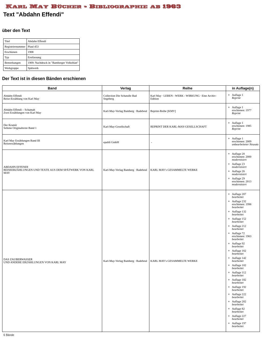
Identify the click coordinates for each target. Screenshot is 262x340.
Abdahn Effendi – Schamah (19, 109)
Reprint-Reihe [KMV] (163, 111)
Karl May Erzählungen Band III (21, 140)
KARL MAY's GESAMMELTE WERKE (174, 169)
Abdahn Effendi (12, 95)
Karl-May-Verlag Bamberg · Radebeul (125, 111)
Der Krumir (10, 125)
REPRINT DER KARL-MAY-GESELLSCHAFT (178, 126)
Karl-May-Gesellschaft (116, 126)
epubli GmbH (111, 142)
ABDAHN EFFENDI (15, 166)
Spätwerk (33, 68)
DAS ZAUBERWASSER (17, 259)
